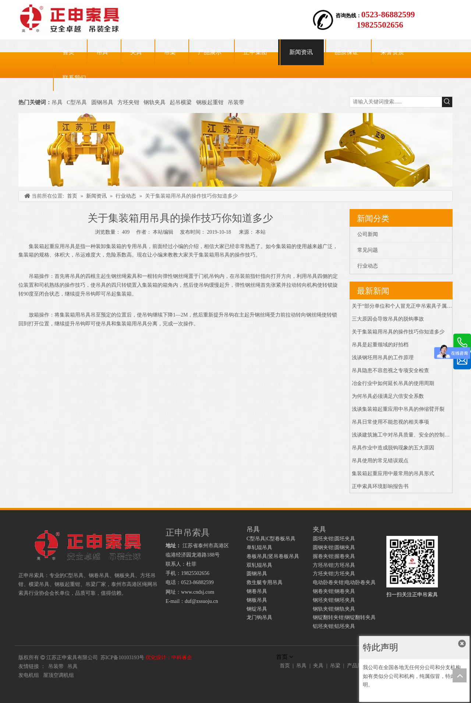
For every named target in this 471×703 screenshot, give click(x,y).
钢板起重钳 (210, 102)
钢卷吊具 (257, 591)
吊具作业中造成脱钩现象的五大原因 (393, 448)
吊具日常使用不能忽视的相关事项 (390, 422)
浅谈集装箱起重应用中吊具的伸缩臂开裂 (398, 409)
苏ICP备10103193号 (122, 657)
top (460, 675)
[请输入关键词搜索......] (396, 102)
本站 (260, 232)
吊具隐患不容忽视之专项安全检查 (390, 370)
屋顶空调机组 (58, 675)
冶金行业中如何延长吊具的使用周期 (393, 383)
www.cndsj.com (197, 592)
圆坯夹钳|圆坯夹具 (334, 538)
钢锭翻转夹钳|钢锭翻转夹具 (344, 617)
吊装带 (236, 102)
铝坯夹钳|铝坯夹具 (334, 626)
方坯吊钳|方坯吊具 (334, 565)
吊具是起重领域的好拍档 (380, 344)
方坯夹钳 (128, 102)
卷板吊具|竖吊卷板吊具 (273, 556)
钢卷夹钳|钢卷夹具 (334, 591)
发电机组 (28, 675)
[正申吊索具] (235, 150)
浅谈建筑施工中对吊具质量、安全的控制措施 (403, 435)
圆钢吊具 (102, 102)
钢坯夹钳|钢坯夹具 (334, 600)
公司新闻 (367, 234)
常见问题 (367, 250)
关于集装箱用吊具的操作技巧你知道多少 (398, 332)
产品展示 (357, 665)
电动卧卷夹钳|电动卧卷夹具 (344, 582)
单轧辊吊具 (259, 547)
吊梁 (335, 665)
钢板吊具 (257, 600)
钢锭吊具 (257, 609)
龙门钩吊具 (259, 617)
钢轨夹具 (155, 102)
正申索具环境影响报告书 (380, 486)
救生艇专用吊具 (265, 582)
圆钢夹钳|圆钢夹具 (334, 547)
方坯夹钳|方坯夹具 (334, 573)
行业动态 (367, 266)
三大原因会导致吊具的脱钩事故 (388, 319)
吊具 (57, 102)
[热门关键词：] (447, 102)
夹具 (318, 665)
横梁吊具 (39, 584)
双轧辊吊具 (259, 565)
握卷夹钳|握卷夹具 (334, 556)
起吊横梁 (181, 102)
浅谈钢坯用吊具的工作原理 (383, 357)
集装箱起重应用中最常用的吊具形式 (393, 473)
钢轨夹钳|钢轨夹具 (334, 609)
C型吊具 (77, 102)
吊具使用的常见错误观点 (380, 460)
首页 (285, 665)
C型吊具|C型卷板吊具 (271, 538)
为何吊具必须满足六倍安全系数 (388, 396)
